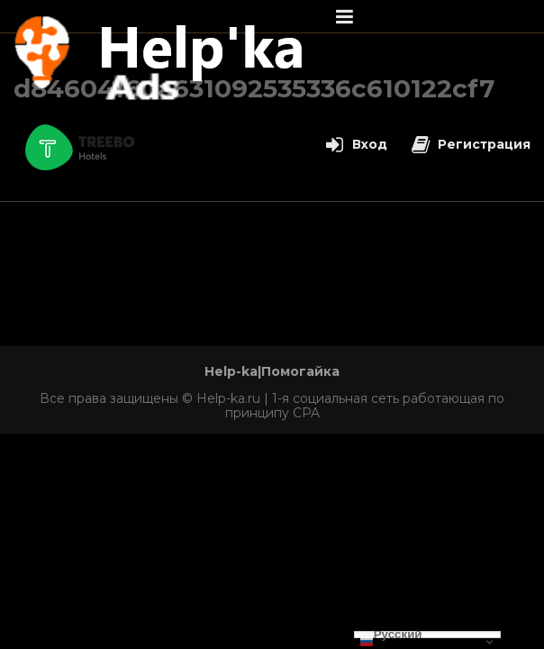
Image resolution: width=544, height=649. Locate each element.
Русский (390, 634)
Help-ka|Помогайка (272, 371)
